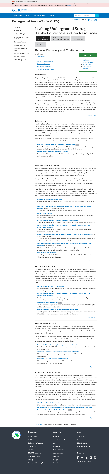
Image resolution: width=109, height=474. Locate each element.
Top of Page (93, 115)
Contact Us (76, 20)
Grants (30, 450)
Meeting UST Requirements (21, 34)
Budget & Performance (35, 443)
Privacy (30, 460)
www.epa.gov (55, 3)
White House (57, 463)
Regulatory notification (44, 66)
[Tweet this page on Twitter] (92, 20)
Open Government (59, 450)
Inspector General (59, 440)
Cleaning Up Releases (19, 42)
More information (71, 5)
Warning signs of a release (45, 61)
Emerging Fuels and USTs (21, 53)
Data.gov (56, 436)
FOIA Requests (82, 443)
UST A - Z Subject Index (20, 60)
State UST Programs (88, 62)
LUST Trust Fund (87, 64)
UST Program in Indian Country (20, 49)
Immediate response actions (45, 69)
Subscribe (56, 456)
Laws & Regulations (19, 45)
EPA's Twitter (82, 457)
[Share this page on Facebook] (88, 20)
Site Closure (40, 44)
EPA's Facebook (78, 457)
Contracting (32, 446)
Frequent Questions (19, 57)
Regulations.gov (58, 453)
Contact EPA (81, 436)
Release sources (42, 59)
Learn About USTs (18, 31)
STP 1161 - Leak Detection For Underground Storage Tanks (56, 145)
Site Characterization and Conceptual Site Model (61, 38)
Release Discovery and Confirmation (43, 38)
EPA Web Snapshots (35, 453)
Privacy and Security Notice (37, 463)
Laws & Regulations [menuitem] (39, 15)
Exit (77, 144)
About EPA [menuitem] (53, 15)
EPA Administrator (34, 440)
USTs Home (16, 27)
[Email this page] (95, 20)
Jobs (54, 443)
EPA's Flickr (91, 457)
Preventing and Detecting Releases (21, 38)
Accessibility (32, 436)
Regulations (86, 60)
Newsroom (56, 446)
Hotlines (80, 440)
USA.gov (55, 460)
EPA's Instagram (95, 457)
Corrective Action (78, 38)
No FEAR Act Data (34, 456)
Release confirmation (43, 64)
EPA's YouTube (86, 457)
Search (97, 15)
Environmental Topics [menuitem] (21, 15)
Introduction (41, 56)
